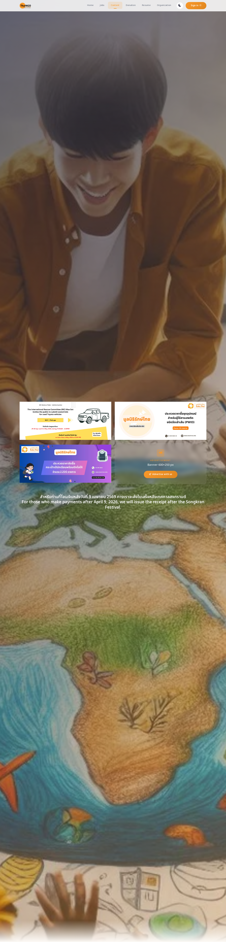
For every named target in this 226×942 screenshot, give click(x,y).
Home (90, 5)
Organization (164, 5)
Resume (146, 5)
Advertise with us (160, 474)
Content (115, 5)
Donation (131, 5)
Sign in (196, 5)
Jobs (102, 5)
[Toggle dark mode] (179, 5)
